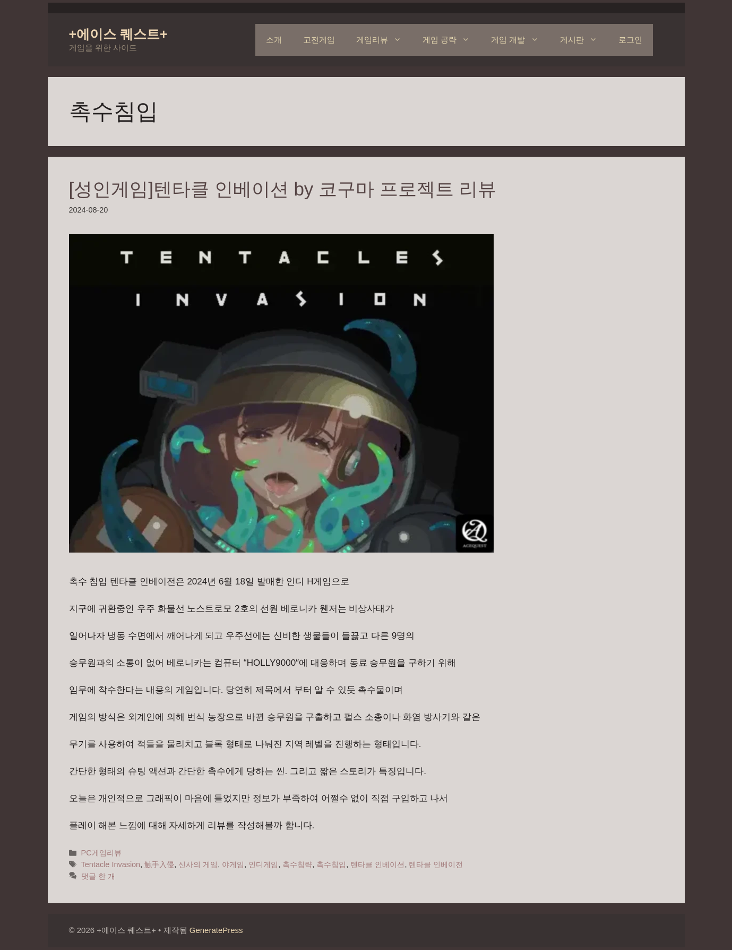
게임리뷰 (384, 40)
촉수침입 (331, 864)
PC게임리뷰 (101, 853)
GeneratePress (216, 930)
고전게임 (319, 39)
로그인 (630, 39)
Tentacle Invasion (111, 864)
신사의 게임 (198, 864)
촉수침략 (297, 864)
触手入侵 (159, 864)
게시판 (584, 40)
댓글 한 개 (98, 876)
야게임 (233, 864)
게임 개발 (520, 40)
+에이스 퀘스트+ (118, 34)
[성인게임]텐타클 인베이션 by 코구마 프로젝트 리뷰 (282, 189)
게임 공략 (451, 40)
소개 (274, 39)
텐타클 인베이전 (436, 864)
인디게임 (263, 864)
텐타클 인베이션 (377, 864)
